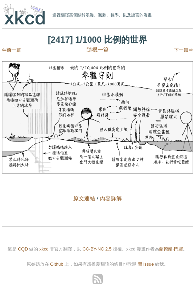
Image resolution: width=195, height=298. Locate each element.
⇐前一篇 (11, 50)
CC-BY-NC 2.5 (96, 249)
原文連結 (84, 198)
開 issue (146, 264)
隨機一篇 (98, 50)
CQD (23, 249)
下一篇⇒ (183, 50)
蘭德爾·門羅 (171, 249)
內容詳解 (111, 198)
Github (56, 264)
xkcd (26, 15)
